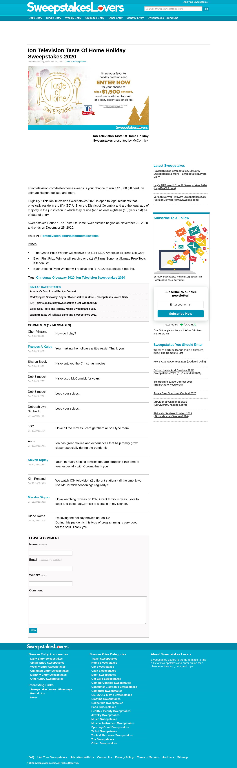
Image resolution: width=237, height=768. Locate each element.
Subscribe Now (180, 313)
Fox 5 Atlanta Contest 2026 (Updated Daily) (180, 361)
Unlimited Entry (94, 17)
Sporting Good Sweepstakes (110, 727)
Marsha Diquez (39, 497)
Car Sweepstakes (102, 666)
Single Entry (53, 17)
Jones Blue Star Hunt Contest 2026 (175, 393)
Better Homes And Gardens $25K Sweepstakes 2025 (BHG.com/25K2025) (177, 372)
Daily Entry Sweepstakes (46, 658)
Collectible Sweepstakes (107, 702)
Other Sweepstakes (104, 743)
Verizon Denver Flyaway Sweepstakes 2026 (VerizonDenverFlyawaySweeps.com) (180, 198)
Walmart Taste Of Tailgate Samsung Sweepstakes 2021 (63, 314)
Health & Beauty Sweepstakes (110, 711)
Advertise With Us (82, 757)
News (33, 697)
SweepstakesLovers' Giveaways (51, 689)
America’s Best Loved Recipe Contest (53, 291)
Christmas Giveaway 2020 (55, 277)
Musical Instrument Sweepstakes (112, 723)
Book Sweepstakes (103, 674)
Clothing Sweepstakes (106, 698)
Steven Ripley (38, 460)
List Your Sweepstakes (52, 757)
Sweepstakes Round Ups (163, 17)
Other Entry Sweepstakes (46, 678)
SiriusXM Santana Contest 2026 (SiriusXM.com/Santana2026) (173, 415)
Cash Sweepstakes (103, 670)
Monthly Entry (135, 17)
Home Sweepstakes (104, 662)
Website (38, 575)
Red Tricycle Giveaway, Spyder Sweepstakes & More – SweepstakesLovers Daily (79, 297)
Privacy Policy (124, 757)
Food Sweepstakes (103, 706)
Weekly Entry (73, 17)
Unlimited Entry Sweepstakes (49, 670)
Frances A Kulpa (40, 346)
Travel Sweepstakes (104, 658)
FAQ (31, 757)
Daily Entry (35, 17)
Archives (168, 757)
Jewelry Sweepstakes (105, 715)
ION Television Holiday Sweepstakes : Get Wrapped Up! (64, 302)
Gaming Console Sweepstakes (111, 682)
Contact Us (104, 757)
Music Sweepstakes (104, 719)
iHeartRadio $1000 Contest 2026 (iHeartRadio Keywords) (173, 383)
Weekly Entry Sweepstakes (47, 666)
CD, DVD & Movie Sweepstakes (111, 694)
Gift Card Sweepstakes (76, 61)
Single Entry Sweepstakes (47, 662)
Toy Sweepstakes (102, 739)
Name (38, 544)
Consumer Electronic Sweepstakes (114, 686)
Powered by (180, 324)
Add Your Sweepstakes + (196, 2)
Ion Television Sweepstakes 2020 (100, 277)
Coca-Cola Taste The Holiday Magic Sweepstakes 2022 (63, 308)
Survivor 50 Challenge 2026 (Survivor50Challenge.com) (170, 403)
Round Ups (37, 693)
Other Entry (115, 17)
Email (45, 559)
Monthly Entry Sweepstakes (48, 674)
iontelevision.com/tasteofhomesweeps (70, 236)
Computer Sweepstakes (106, 690)
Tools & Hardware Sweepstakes (112, 735)
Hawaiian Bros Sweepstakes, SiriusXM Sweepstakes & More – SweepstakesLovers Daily (180, 173)
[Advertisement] (118, 32)
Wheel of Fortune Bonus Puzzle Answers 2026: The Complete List (178, 351)
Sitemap (182, 757)
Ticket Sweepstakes (104, 731)
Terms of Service (148, 757)
